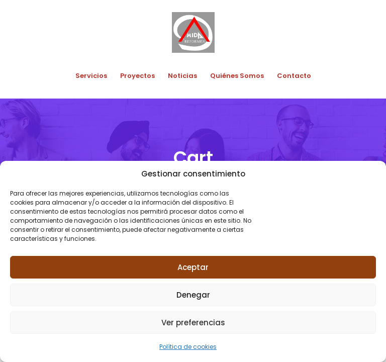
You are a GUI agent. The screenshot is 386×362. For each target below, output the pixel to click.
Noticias (182, 75)
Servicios (91, 75)
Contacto (294, 75)
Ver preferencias (193, 322)
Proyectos (137, 75)
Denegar (193, 295)
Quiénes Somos (237, 75)
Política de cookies (188, 346)
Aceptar (193, 267)
